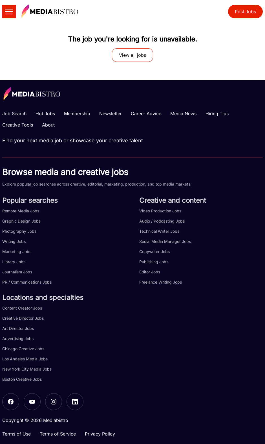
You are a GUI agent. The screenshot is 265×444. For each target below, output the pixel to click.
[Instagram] (53, 401)
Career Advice (146, 113)
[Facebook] (10, 401)
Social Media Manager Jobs (165, 241)
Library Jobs (13, 261)
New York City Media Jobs (27, 369)
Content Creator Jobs (22, 308)
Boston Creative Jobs (22, 379)
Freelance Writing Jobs (160, 282)
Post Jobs (245, 11)
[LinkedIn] (75, 401)
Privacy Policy (100, 434)
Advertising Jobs (18, 338)
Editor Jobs (149, 271)
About (48, 125)
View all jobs (132, 55)
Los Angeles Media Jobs (25, 358)
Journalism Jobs (17, 271)
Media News (183, 113)
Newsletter (110, 113)
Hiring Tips (217, 113)
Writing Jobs (14, 241)
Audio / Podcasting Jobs (162, 221)
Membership (77, 113)
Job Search (14, 113)
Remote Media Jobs (20, 210)
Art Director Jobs (18, 328)
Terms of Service (58, 434)
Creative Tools (17, 125)
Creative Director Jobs (23, 318)
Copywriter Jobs (154, 251)
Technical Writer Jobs (159, 231)
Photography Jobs (19, 231)
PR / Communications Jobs (27, 282)
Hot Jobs (45, 113)
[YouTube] (32, 401)
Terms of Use (16, 434)
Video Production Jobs (160, 210)
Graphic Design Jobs (21, 221)
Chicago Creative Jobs (23, 348)
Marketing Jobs (16, 251)
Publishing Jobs (153, 261)
